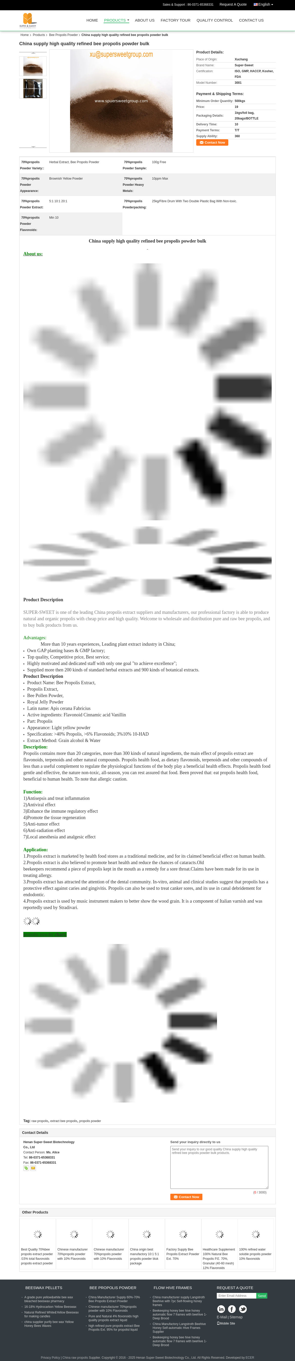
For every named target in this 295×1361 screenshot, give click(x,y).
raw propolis (40, 1121)
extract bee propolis (63, 1121)
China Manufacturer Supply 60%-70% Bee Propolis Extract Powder (114, 1299)
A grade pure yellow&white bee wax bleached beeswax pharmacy (48, 1299)
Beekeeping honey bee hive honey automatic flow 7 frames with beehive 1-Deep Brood (180, 1314)
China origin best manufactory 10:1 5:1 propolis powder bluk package (144, 1256)
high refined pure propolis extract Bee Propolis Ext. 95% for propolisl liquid (114, 1327)
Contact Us (251, 20)
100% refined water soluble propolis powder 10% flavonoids (255, 1254)
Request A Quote (233, 4)
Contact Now (215, 142)
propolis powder (90, 1121)
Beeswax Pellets (43, 1287)
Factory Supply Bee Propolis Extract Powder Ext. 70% (182, 1254)
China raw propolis (75, 1357)
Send (262, 1296)
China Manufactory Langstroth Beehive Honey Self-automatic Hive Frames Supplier (179, 1328)
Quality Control (215, 20)
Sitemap (235, 1317)
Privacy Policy (50, 1357)
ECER (250, 1357)
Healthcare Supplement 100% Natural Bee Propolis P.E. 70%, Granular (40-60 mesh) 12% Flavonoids (219, 1259)
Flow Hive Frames (173, 1287)
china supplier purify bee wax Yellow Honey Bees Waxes (49, 1324)
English (267, 3)
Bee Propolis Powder (63, 35)
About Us (144, 20)
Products (115, 20)
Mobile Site (226, 1323)
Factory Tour (175, 20)
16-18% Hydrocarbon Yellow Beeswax (50, 1307)
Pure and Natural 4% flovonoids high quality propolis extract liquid (113, 1318)
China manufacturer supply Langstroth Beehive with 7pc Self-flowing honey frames (179, 1301)
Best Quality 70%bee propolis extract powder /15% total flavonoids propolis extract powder (37, 1256)
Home (92, 20)
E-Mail (222, 1317)
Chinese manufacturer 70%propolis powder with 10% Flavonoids (72, 1254)
